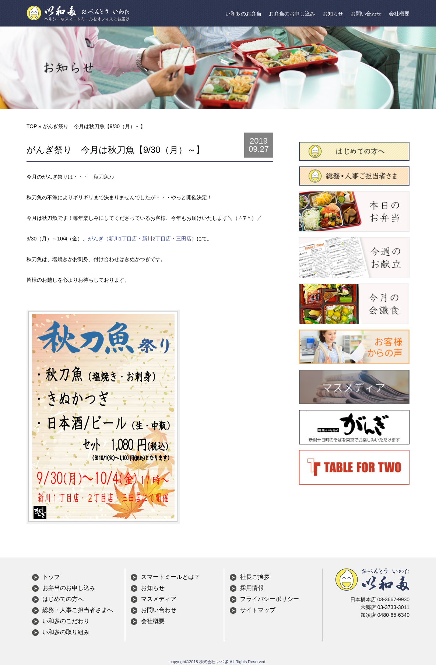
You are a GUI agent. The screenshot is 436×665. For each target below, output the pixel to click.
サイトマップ (257, 610)
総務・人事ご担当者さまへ (77, 610)
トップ (51, 577)
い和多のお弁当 (243, 14)
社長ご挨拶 (255, 577)
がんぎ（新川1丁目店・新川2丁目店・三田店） (142, 239)
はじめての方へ (63, 599)
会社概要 (399, 14)
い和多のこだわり (65, 621)
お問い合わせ (366, 14)
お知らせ (333, 14)
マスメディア (158, 599)
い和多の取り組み (65, 632)
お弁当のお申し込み (292, 14)
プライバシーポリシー (269, 599)
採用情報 (252, 588)
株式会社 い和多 (214, 661)
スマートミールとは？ (170, 577)
